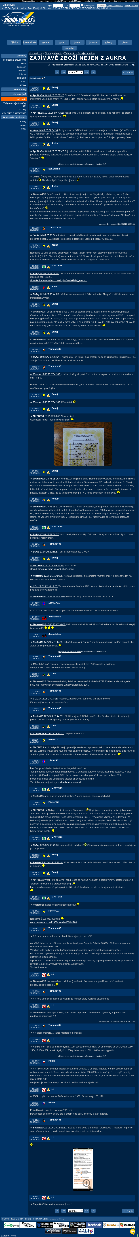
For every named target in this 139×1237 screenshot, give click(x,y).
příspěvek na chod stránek (69, 164)
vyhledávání (9, 4)
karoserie (21, 67)
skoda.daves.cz (114, 1)
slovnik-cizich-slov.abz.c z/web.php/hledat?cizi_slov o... (58, 280)
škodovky (21, 55)
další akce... (107, 8)
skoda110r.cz (60, 1)
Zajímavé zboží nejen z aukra (79, 53)
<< (63, 72)
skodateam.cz (46, 1)
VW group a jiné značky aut (14, 104)
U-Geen (19, 1219)
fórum (48, 53)
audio (23, 81)
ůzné (125, 42)
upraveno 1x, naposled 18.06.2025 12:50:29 (117, 224)
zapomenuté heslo (115, 6)
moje (23, 128)
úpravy (23, 85)
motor (23, 63)
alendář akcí (30, 42)
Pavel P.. (127, 65)
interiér (22, 74)
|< (57, 72)
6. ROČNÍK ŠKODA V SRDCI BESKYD (78, 8)
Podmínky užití (40, 1219)
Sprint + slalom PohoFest (25, 8)
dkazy (109, 42)
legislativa (21, 78)
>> (86, 72)
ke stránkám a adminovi (14, 117)
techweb (102, 1)
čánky (14, 42)
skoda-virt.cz (35, 53)
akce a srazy (20, 89)
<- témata (128, 72)
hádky (23, 121)
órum (77, 42)
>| (93, 72)
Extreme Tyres (8, 1235)
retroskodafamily (131, 1)
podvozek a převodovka (14, 60)
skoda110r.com (75, 1)
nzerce (93, 42)
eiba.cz (28, 1219)
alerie (45, 42)
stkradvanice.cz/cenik (71, 782)
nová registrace (131, 6)
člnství (70, 48)
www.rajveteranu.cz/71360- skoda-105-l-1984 (53, 922)
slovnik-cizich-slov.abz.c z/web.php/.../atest (52, 569)
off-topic (21, 99)
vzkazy (22, 109)
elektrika (22, 70)
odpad (23, 125)
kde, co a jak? (19, 94)
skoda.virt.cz (90, 1)
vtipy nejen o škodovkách (14, 113)
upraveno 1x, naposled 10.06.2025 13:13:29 (117, 1022)
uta (61, 42)
